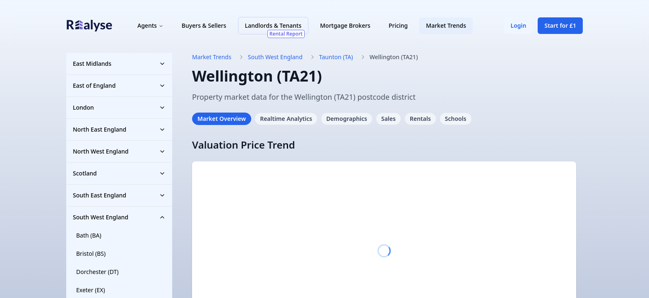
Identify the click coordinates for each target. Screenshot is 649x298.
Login (518, 25)
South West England (119, 217)
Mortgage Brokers (345, 25)
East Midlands (119, 63)
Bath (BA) (88, 235)
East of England (119, 85)
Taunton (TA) (336, 57)
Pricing (398, 25)
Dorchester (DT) (97, 272)
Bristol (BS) (91, 253)
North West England (119, 151)
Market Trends (446, 25)
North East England (119, 129)
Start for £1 (560, 25)
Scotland (119, 173)
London (119, 107)
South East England (119, 195)
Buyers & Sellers (204, 25)
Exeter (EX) (90, 290)
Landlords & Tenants (275, 28)
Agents (150, 25)
